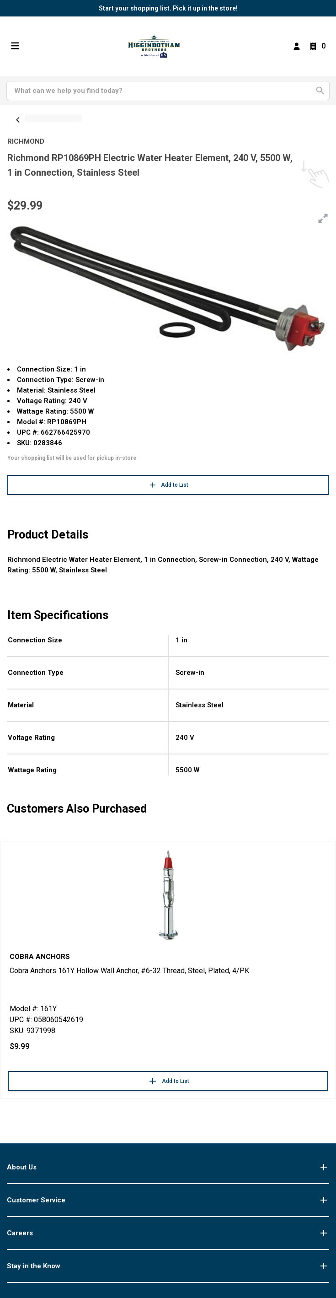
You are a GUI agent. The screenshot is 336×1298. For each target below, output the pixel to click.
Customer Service (168, 1200)
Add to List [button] (168, 485)
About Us (168, 1167)
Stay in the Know (168, 1265)
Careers (168, 1233)
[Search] (162, 90)
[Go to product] (168, 894)
